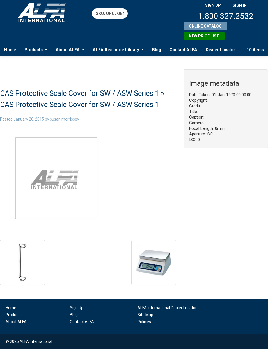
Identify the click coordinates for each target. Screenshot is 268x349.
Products (35, 49)
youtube (228, 311)
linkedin (207, 311)
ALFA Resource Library (118, 49)
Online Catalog (205, 26)
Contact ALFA (183, 49)
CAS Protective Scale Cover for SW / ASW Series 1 (79, 93)
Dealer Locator (220, 49)
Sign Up (76, 307)
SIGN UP (213, 5)
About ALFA (70, 49)
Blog (156, 49)
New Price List (204, 36)
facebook (218, 311)
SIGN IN (240, 5)
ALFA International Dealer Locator (167, 307)
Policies (144, 321)
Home (10, 49)
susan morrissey (64, 119)
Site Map (145, 314)
